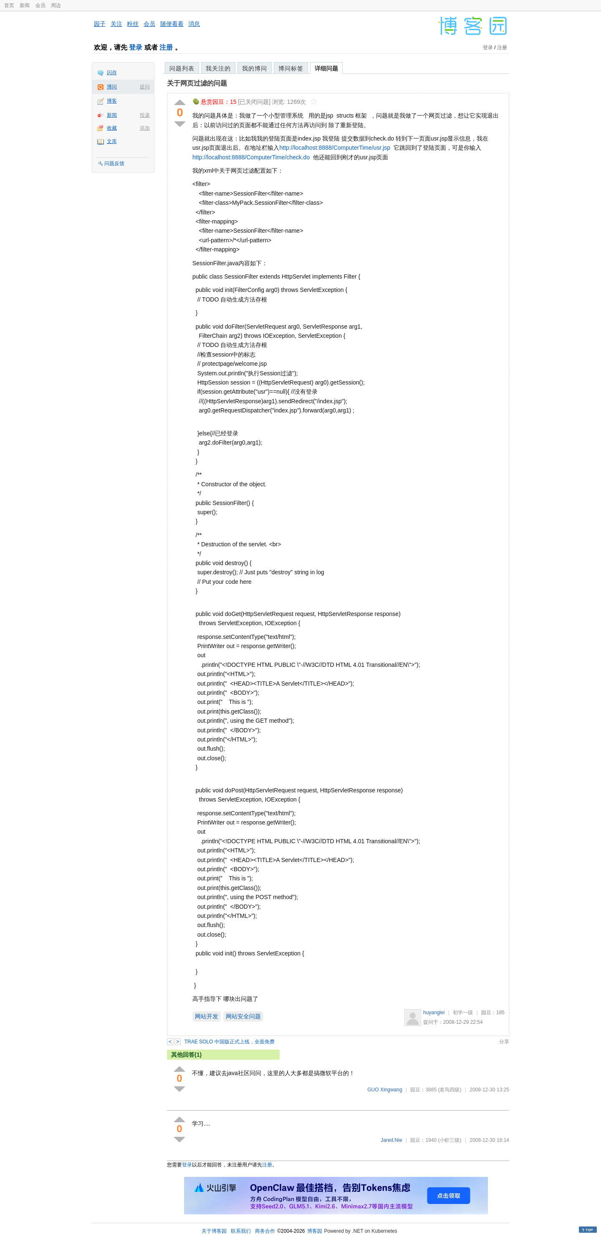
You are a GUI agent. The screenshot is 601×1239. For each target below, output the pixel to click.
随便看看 (172, 23)
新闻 (25, 5)
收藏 (112, 128)
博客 (112, 101)
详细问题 (326, 68)
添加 (145, 128)
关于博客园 (214, 1231)
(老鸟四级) (449, 1090)
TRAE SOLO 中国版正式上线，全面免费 (229, 1042)
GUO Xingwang (384, 1090)
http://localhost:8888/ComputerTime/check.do (251, 157)
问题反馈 (114, 163)
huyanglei (433, 1012)
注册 (166, 47)
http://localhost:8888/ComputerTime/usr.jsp (334, 147)
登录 (135, 47)
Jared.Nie (391, 1140)
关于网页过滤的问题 (197, 83)
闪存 (112, 72)
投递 (145, 115)
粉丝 (133, 23)
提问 (145, 87)
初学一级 (463, 1012)
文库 (112, 141)
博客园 (314, 1231)
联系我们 (241, 1231)
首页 (9, 5)
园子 (100, 23)
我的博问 (254, 68)
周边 (56, 5)
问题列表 (181, 68)
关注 (116, 23)
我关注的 (218, 68)
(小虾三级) (449, 1140)
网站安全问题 (243, 1016)
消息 (194, 23)
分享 (504, 1042)
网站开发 (206, 1016)
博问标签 (290, 68)
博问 (112, 87)
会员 (40, 5)
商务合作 (265, 1231)
